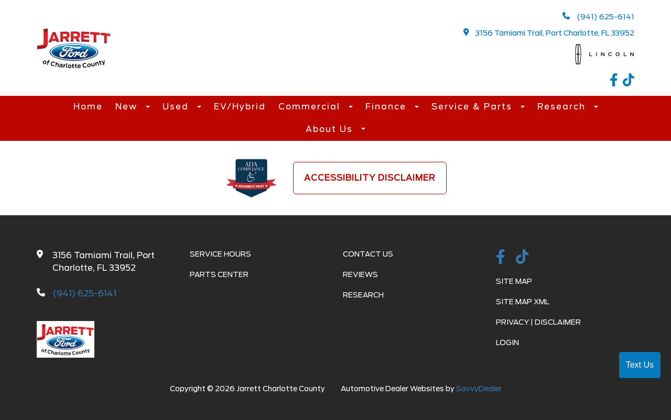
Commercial (310, 107)
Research (563, 107)
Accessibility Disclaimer (370, 178)
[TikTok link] (628, 81)
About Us (331, 129)
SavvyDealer (479, 388)
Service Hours (220, 254)
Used (177, 107)
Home (88, 107)
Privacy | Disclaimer (538, 322)
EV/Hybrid (240, 107)
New (127, 107)
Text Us (640, 364)
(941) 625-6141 (598, 16)
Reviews (360, 274)
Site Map (514, 281)
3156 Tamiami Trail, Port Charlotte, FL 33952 (549, 32)
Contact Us (368, 254)
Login (507, 342)
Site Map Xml (522, 301)
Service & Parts (473, 107)
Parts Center (219, 274)
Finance (387, 107)
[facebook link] (616, 81)
